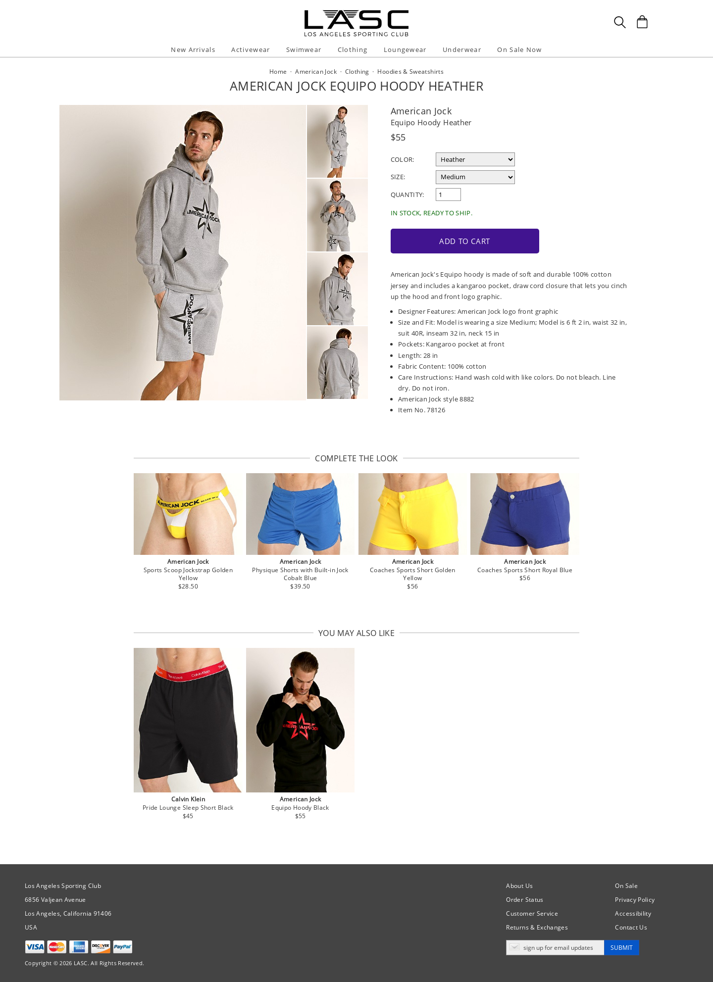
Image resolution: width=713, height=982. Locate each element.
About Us (519, 885)
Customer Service (532, 912)
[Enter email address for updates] (555, 946)
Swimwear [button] (303, 49)
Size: (398, 176)
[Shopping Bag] (642, 21)
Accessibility (633, 912)
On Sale (626, 885)
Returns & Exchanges (537, 926)
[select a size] (475, 177)
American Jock (421, 111)
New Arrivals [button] (193, 49)
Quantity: (407, 194)
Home (278, 71)
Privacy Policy (635, 898)
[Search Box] (620, 22)
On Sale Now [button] (519, 49)
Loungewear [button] (405, 49)
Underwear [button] (462, 49)
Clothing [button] (352, 49)
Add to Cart (459, 240)
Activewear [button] (250, 49)
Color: (402, 159)
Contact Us (631, 926)
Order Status (524, 898)
